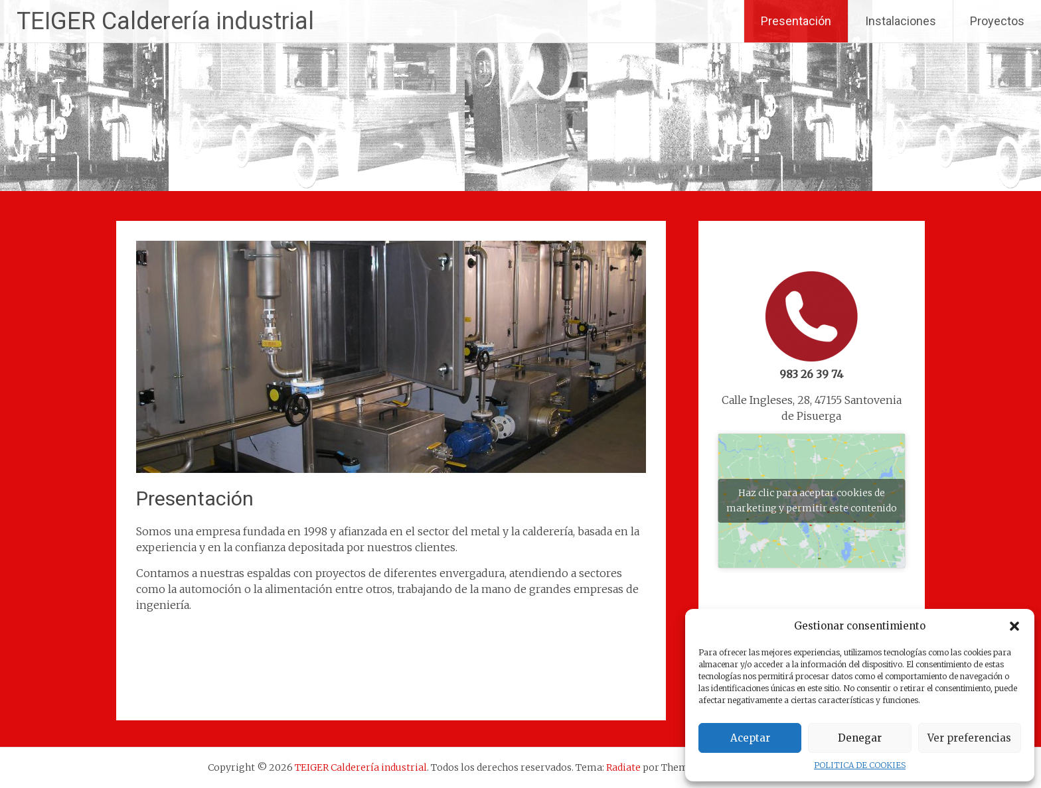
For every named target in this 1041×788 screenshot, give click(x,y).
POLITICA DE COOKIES (860, 765)
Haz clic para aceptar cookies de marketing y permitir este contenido (811, 500)
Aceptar (750, 738)
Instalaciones (900, 21)
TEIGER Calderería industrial (165, 21)
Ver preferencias (969, 738)
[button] (1014, 626)
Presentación (796, 21)
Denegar (860, 738)
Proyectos (997, 21)
